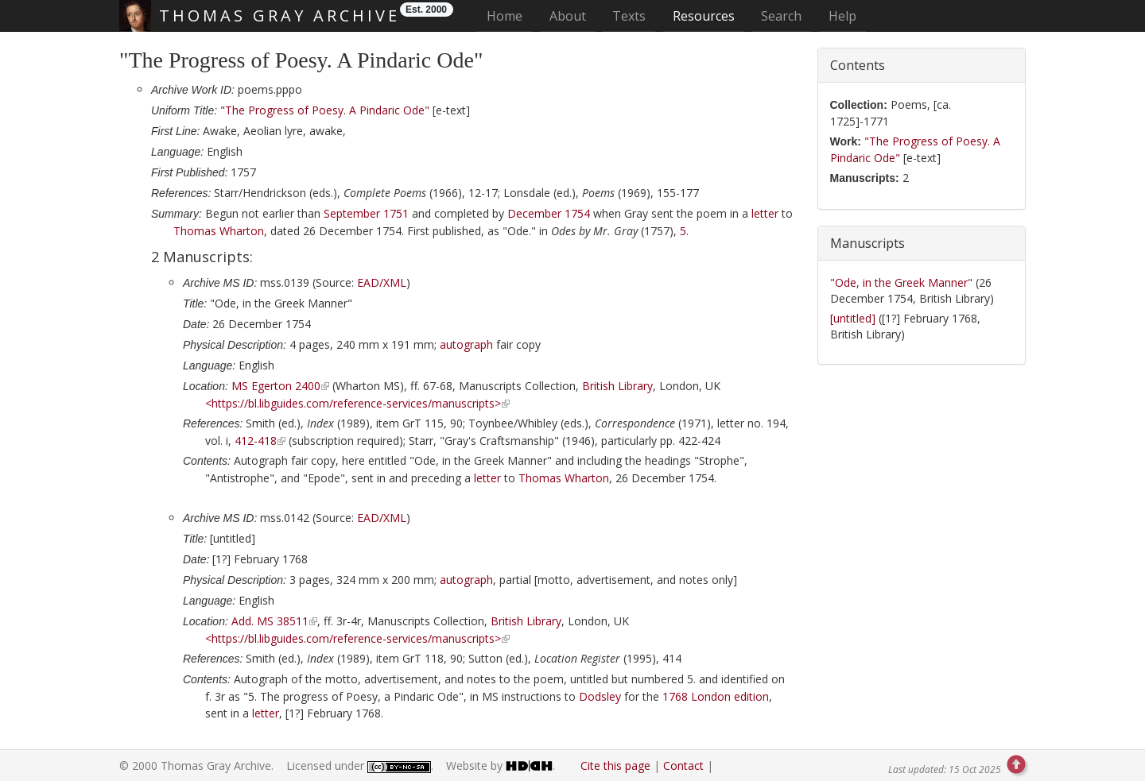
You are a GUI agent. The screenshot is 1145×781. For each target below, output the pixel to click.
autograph (466, 344)
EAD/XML (381, 282)
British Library (617, 385)
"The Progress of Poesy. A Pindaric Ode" (324, 110)
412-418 (256, 440)
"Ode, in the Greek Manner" (903, 282)
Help (842, 16)
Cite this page (615, 765)
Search (781, 16)
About (567, 16)
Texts (629, 16)
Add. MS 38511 (270, 620)
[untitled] (854, 318)
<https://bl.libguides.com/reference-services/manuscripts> (353, 403)
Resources (704, 16)
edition (715, 696)
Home (509, 15)
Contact (683, 765)
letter (764, 213)
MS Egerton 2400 (275, 385)
